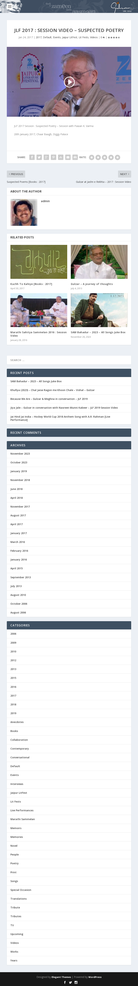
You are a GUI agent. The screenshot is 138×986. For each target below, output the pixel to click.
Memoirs (15, 828)
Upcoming (16, 934)
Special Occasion (20, 890)
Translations (18, 898)
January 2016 (18, 559)
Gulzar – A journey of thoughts (92, 284)
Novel (13, 845)
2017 (39, 37)
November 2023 (20, 453)
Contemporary (19, 748)
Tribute (15, 907)
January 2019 (18, 471)
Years (13, 960)
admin (45, 201)
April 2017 (16, 524)
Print (13, 872)
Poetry (14, 863)
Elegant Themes (61, 977)
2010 (13, 651)
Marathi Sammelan (22, 819)
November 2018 (20, 480)
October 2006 (18, 603)
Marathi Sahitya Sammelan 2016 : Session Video (38, 334)
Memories (16, 837)
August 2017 (18, 515)
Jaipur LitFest (69, 37)
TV (12, 925)
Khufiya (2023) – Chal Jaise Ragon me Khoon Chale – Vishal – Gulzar (52, 390)
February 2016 (19, 550)
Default (47, 37)
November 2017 (20, 506)
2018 (13, 704)
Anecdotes (17, 722)
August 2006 (18, 612)
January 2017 (18, 533)
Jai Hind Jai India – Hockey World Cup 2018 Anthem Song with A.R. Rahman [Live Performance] (60, 418)
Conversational (19, 757)
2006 (13, 633)
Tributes (15, 916)
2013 (13, 669)
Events (57, 37)
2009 (13, 642)
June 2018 (16, 489)
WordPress (95, 977)
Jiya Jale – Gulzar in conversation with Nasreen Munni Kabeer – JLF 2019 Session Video (64, 407)
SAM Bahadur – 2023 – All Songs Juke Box (98, 332)
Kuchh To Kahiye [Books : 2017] (31, 284)
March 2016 (17, 542)
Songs (14, 881)
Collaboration (19, 739)
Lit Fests (84, 37)
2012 (13, 660)
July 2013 (16, 586)
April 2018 (16, 497)
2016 (13, 687)
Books (14, 731)
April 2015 (16, 568)
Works (14, 951)
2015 (13, 678)
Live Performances (21, 810)
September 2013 (20, 577)
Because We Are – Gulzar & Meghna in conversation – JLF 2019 (49, 399)
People (14, 854)
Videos (94, 37)
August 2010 (18, 595)
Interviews (16, 784)
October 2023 (18, 462)
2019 (13, 713)
